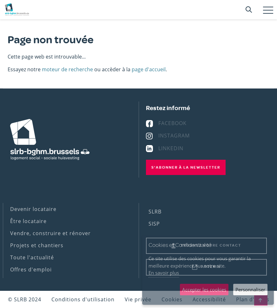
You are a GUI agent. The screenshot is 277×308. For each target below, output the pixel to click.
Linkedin (170, 148)
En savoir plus (163, 273)
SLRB (155, 211)
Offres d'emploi (31, 269)
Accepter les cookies (204, 289)
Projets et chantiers (36, 245)
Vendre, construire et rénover (50, 233)
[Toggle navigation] (268, 10)
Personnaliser (250, 289)
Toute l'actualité (32, 257)
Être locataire (28, 221)
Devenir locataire (33, 209)
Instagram (174, 135)
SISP (154, 223)
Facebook (172, 123)
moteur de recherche (67, 69)
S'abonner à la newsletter (185, 167)
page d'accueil (149, 69)
